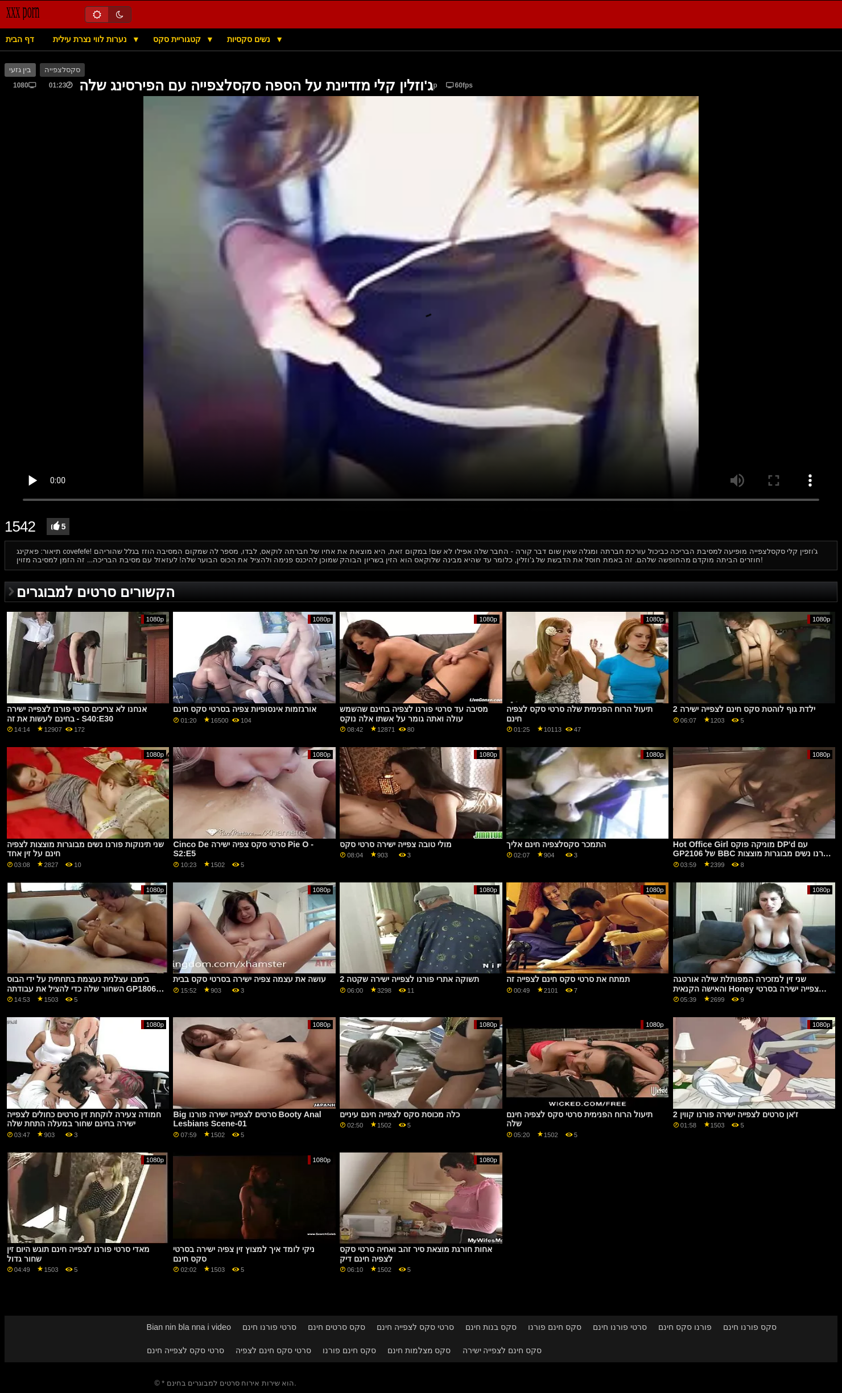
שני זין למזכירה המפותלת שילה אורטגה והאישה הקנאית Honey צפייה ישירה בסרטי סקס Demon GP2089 (746, 988)
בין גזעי (20, 70)
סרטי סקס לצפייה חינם (415, 1327)
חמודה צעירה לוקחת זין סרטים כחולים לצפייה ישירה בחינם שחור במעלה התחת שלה (84, 1119)
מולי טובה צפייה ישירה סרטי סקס (396, 844)
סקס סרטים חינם (336, 1327)
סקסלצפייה (62, 70)
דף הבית (20, 39)
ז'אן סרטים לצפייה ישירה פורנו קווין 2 (735, 1114)
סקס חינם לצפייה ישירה (502, 1350)
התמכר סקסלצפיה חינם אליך (556, 844)
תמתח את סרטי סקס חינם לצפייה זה (568, 979)
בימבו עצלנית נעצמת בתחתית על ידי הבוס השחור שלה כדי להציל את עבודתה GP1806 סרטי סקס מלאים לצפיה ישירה (81, 988)
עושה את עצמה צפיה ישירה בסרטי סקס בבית (249, 979)
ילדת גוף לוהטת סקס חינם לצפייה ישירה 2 (744, 709)
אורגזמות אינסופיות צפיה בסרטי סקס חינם (244, 709)
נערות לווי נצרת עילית (91, 39)
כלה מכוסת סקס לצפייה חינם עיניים (400, 1114)
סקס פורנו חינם (750, 1327)
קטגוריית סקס (178, 39)
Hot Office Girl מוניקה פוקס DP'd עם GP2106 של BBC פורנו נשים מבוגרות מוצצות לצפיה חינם (752, 854)
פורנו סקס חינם (685, 1327)
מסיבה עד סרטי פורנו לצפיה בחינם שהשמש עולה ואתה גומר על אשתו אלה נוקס (414, 713)
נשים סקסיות (250, 39)
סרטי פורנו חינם (269, 1327)
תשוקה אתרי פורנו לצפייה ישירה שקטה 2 (409, 979)
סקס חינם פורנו (554, 1327)
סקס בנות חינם (491, 1327)
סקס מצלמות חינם (419, 1350)
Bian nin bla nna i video (189, 1327)
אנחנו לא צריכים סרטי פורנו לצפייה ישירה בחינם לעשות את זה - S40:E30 (77, 713)
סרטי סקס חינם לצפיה (273, 1350)
